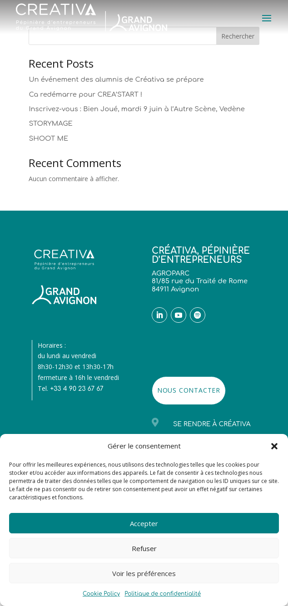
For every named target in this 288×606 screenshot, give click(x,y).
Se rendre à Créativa (212, 424)
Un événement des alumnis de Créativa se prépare (116, 79)
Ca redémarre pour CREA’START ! (85, 94)
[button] (274, 446)
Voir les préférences (144, 573)
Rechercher (237, 36)
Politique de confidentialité (162, 594)
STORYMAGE (50, 123)
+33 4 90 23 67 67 (76, 388)
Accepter (144, 523)
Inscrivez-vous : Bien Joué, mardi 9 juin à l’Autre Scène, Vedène (136, 109)
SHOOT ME (48, 138)
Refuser (144, 548)
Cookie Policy (101, 594)
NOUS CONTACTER (188, 390)
